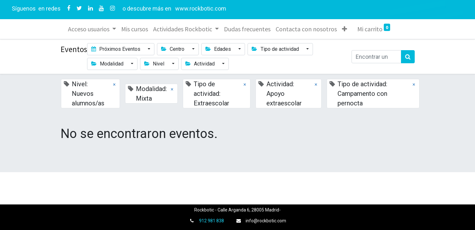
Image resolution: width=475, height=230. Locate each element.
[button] (345, 29)
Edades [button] (218, 49)
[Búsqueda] (408, 56)
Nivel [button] (155, 64)
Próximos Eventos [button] (116, 49)
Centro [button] (173, 49)
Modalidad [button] (108, 64)
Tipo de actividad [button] (276, 49)
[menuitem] (135, 29)
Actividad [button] (200, 64)
